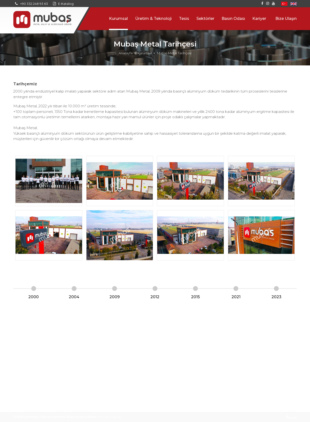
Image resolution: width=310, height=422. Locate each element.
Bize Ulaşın (286, 18)
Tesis (184, 18)
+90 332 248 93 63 (34, 4)
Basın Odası (233, 18)
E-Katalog (66, 4)
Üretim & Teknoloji (153, 18)
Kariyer (259, 18)
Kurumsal (118, 18)
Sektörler (205, 18)
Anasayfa (125, 53)
